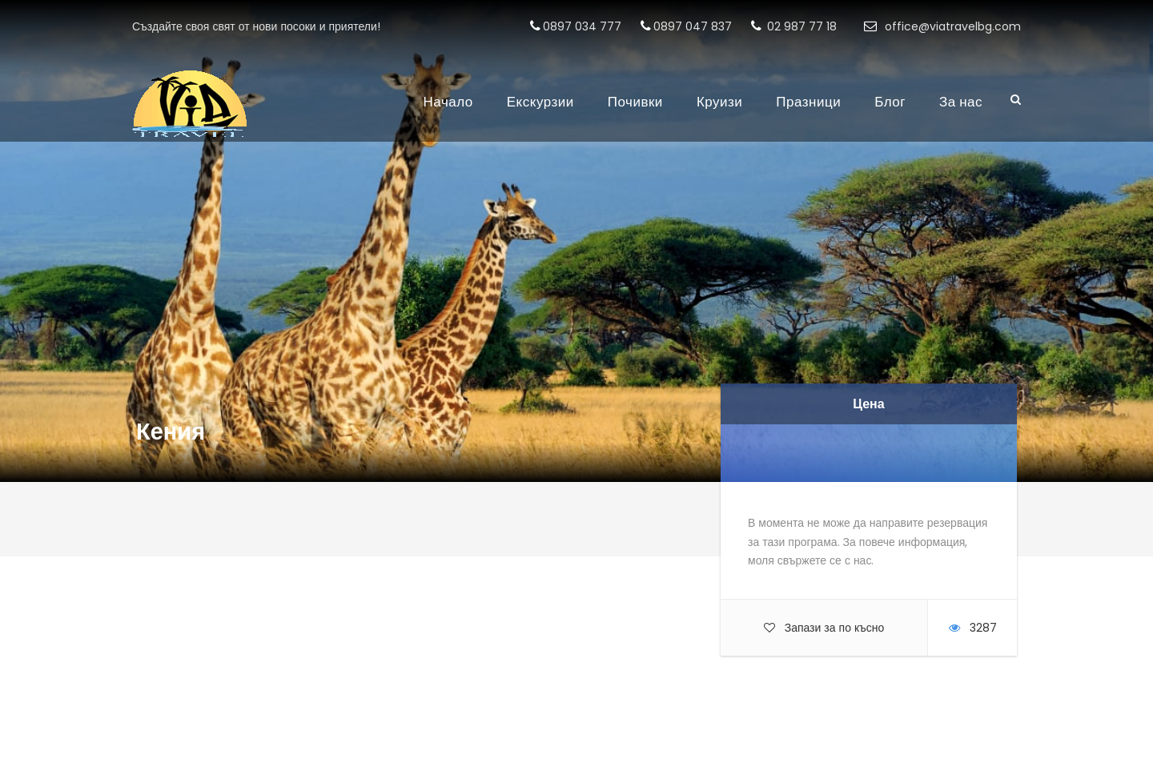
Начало (448, 101)
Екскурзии (540, 101)
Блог (890, 101)
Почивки (635, 101)
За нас (960, 101)
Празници (808, 101)
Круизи (719, 101)
